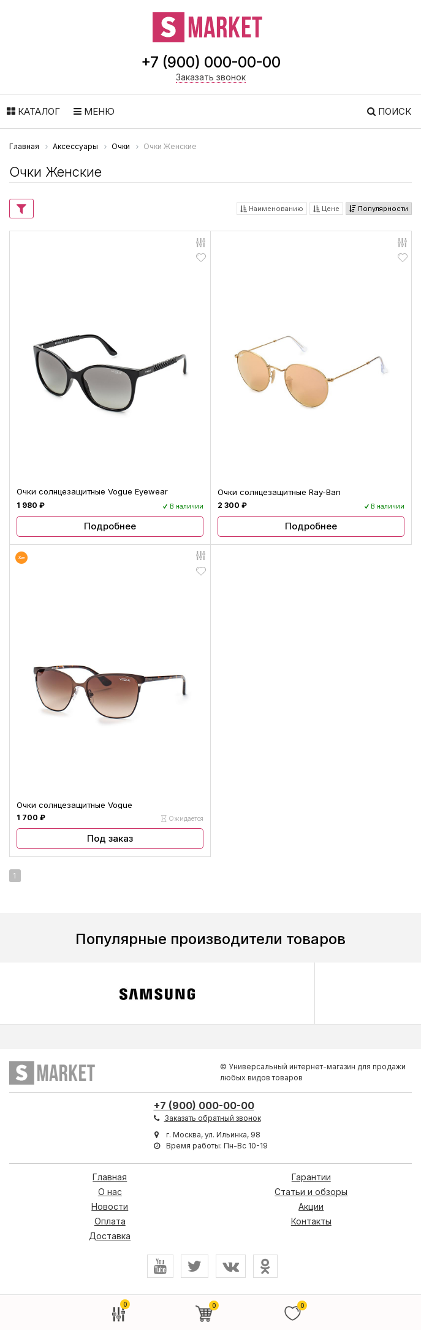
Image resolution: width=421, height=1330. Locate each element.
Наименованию (271, 208)
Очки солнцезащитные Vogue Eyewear (92, 491)
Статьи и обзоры (311, 1191)
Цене (326, 208)
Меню (94, 111)
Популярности (378, 208)
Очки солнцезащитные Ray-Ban (279, 492)
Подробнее (110, 526)
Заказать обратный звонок (212, 1118)
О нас (110, 1191)
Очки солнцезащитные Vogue (74, 805)
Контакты (311, 1221)
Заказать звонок (211, 77)
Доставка (110, 1236)
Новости (109, 1206)
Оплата (110, 1221)
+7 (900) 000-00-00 (211, 62)
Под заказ (110, 838)
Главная (110, 1177)
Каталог (33, 111)
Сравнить (199, 241)
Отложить (201, 257)
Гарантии (311, 1177)
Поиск (389, 111)
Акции (311, 1206)
